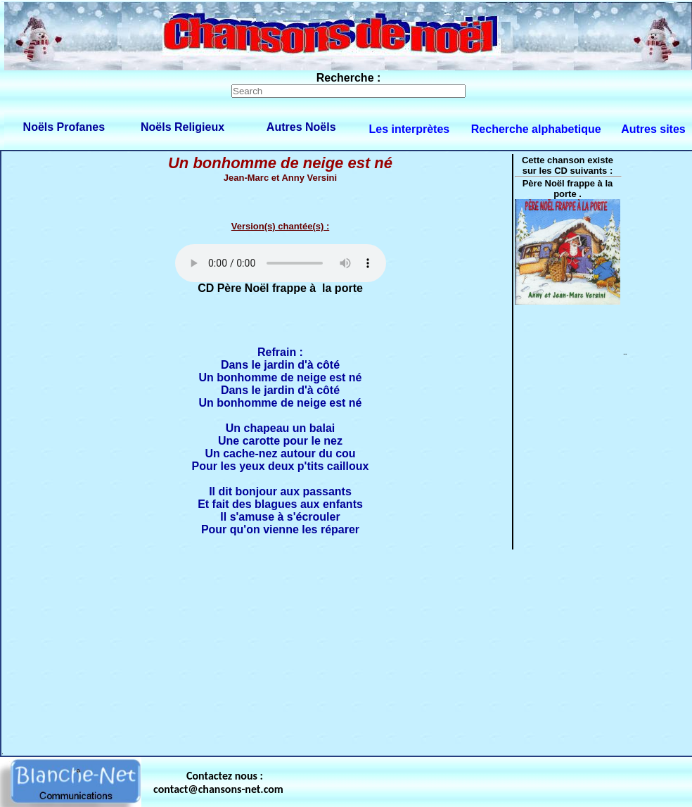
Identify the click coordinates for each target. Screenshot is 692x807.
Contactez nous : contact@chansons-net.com (218, 782)
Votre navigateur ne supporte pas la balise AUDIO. (280, 263)
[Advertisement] (302, 649)
